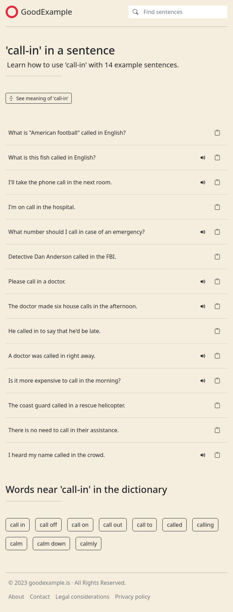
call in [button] (17, 525)
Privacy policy (132, 596)
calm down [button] (51, 543)
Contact (40, 596)
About (16, 596)
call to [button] (145, 525)
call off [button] (48, 525)
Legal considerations (82, 596)
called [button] (174, 525)
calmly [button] (88, 543)
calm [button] (16, 543)
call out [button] (112, 525)
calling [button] (205, 525)
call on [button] (80, 525)
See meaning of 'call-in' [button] (39, 98)
